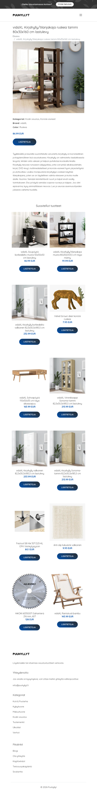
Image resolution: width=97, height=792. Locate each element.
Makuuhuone (19, 711)
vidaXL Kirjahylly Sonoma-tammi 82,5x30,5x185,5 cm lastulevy (67, 473)
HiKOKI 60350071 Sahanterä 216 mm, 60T (29, 615)
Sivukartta (18, 771)
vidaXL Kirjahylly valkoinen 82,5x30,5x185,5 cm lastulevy (29, 472)
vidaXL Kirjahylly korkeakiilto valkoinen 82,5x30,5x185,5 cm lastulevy (29, 327)
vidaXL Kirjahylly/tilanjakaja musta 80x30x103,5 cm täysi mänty (67, 254)
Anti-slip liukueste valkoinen (67, 545)
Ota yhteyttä (19, 756)
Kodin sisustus (32, 119)
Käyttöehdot (19, 761)
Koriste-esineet (48, 119)
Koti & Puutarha (20, 701)
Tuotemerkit (18, 722)
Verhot (16, 732)
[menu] (81, 15)
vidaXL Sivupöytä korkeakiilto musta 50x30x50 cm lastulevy (29, 254)
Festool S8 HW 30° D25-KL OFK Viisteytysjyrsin (29, 545)
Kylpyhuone (18, 706)
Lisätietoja (25, 142)
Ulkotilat (17, 727)
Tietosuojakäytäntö (22, 766)
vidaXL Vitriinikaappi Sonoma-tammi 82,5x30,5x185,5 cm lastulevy (67, 400)
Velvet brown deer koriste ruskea (67, 317)
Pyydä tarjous (64, 4)
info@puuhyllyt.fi (21, 685)
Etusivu (16, 36)
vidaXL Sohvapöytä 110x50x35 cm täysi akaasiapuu (29, 400)
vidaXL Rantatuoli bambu (67, 613)
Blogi (15, 751)
